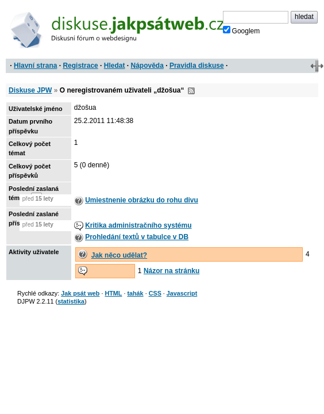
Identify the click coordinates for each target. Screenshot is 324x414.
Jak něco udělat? (119, 255)
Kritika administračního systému (138, 225)
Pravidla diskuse (196, 66)
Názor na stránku (171, 271)
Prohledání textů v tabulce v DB (136, 237)
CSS (155, 293)
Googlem (241, 30)
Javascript (182, 293)
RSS (191, 90)
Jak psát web (80, 293)
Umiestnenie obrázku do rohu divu (141, 200)
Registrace (80, 66)
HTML (113, 293)
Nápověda (147, 66)
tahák (135, 293)
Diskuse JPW (30, 90)
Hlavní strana (35, 66)
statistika (70, 301)
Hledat (114, 66)
